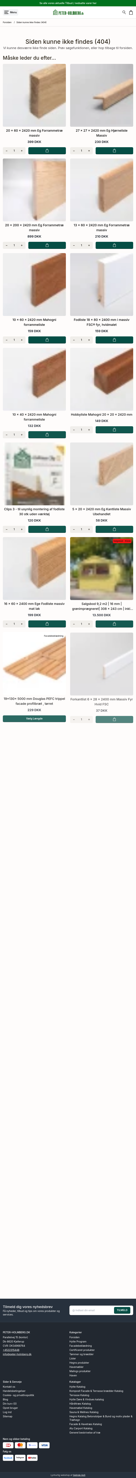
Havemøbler (76, 1366)
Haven (73, 1375)
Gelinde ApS (79, 1475)
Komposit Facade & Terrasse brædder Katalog (96, 1390)
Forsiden (7, 22)
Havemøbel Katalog (80, 1407)
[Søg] (124, 12)
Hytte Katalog (77, 1386)
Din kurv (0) (10, 1403)
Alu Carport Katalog (80, 1428)
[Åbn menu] (10, 12)
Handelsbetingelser (14, 1390)
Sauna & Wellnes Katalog (83, 1412)
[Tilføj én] (22, 150)
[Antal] (14, 150)
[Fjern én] (6, 150)
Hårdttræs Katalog (80, 1403)
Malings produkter (80, 1371)
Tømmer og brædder (81, 1354)
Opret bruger (10, 1407)
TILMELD (122, 1310)
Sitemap (7, 1416)
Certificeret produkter (82, 1349)
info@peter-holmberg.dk (17, 1354)
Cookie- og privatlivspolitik (18, 1395)
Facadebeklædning (80, 1345)
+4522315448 (11, 1349)
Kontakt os (9, 1386)
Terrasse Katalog (79, 1395)
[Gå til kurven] (131, 12)
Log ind (7, 1412)
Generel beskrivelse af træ (84, 1432)
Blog (5, 1399)
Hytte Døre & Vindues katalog (86, 1399)
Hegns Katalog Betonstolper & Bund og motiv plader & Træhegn (100, 1418)
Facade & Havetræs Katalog (85, 1424)
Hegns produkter (79, 1362)
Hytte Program (77, 1341)
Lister (72, 1358)
